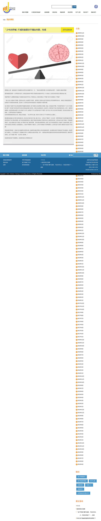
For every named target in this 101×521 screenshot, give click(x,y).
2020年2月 (80, 227)
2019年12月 (80, 233)
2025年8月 (80, 42)
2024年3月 (80, 78)
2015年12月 (80, 376)
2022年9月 (80, 133)
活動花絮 (80, 485)
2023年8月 (80, 100)
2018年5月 (80, 288)
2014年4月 (80, 431)
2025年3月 (80, 54)
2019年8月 (80, 245)
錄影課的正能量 (81, 509)
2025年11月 (80, 33)
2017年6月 (80, 321)
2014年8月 (80, 418)
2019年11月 (80, 236)
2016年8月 (80, 352)
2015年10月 (80, 382)
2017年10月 (80, 309)
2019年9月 (80, 242)
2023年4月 (80, 112)
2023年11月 (80, 90)
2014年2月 (80, 437)
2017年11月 (80, 306)
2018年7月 (80, 282)
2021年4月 (80, 185)
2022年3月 (80, 151)
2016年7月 (80, 355)
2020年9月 (80, 206)
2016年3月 (80, 367)
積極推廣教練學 (7, 160)
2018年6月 (80, 285)
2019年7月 (80, 248)
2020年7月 (80, 212)
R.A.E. (78, 506)
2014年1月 (80, 440)
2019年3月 (80, 257)
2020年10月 (80, 203)
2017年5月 (80, 324)
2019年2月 (80, 261)
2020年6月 (80, 215)
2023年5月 (80, 109)
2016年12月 (80, 339)
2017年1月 (80, 336)
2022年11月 (80, 127)
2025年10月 (80, 36)
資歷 (4, 165)
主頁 (4, 19)
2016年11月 (80, 343)
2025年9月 (80, 39)
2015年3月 (80, 400)
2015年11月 (80, 379)
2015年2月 (80, 403)
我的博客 (70, 12)
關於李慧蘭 (25, 12)
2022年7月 (80, 139)
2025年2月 (80, 57)
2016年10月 (80, 346)
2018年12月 (80, 267)
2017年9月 (80, 312)
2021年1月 (80, 194)
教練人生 (89, 485)
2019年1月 (80, 264)
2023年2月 (80, 118)
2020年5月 (80, 218)
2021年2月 (80, 191)
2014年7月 (80, 421)
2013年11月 (80, 446)
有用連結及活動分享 (83, 493)
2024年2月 (80, 81)
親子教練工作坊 (26, 162)
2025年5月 (80, 48)
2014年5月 (80, 428)
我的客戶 (85, 12)
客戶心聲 (78, 12)
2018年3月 (80, 294)
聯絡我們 (93, 12)
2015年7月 (80, 388)
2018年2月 (80, 297)
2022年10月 (80, 130)
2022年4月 (80, 148)
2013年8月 (80, 455)
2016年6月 (80, 358)
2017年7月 (80, 318)
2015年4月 (80, 397)
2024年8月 (80, 69)
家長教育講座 (25, 165)
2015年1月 (80, 406)
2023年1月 (80, 121)
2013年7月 (80, 458)
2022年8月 (80, 136)
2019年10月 (80, 239)
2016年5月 (80, 361)
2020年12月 (80, 197)
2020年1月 (80, 230)
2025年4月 (80, 51)
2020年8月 (80, 209)
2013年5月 (80, 461)
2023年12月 (80, 87)
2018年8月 (80, 279)
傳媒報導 (62, 12)
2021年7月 (80, 175)
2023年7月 (80, 103)
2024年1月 (80, 84)
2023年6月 (80, 106)
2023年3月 (80, 115)
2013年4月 (80, 464)
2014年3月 (80, 434)
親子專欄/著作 (81, 476)
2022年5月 (80, 145)
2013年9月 (80, 452)
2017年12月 (80, 303)
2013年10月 (80, 449)
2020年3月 (80, 224)
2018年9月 (80, 276)
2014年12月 (80, 409)
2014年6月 (80, 425)
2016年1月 (80, 373)
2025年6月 (80, 45)
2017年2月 (80, 333)
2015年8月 (80, 385)
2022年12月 (80, 124)
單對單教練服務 (26, 160)
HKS (99, 174)
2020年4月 (80, 221)
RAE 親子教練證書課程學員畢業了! (86, 518)
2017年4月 (80, 327)
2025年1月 (80, 60)
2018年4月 (80, 291)
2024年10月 (80, 66)
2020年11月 (80, 200)
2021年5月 (80, 182)
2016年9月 (80, 349)
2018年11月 (80, 270)
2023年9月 (80, 96)
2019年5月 (80, 251)
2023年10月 (80, 93)
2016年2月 (80, 370)
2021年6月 (80, 179)
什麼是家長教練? (35, 12)
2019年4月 (80, 254)
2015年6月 (80, 391)
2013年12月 (80, 443)
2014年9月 (80, 415)
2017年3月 (80, 330)
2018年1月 (80, 300)
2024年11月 (80, 63)
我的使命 (5, 162)
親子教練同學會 (82, 481)
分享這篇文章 (8, 142)
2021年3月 (80, 188)
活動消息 (54, 12)
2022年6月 (80, 142)
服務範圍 (46, 12)
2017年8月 (80, 315)
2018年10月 (80, 273)
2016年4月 (80, 364)
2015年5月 (80, 394)
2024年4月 (80, 75)
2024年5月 (80, 72)
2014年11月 (80, 412)
